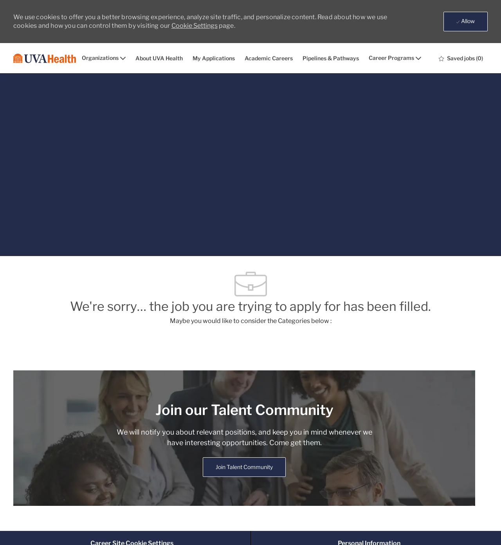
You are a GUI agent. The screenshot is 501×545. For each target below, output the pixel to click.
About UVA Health (159, 58)
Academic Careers (269, 58)
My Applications (214, 58)
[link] (244, 467)
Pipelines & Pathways (331, 58)
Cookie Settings (194, 25)
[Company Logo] (44, 58)
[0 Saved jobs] (461, 58)
